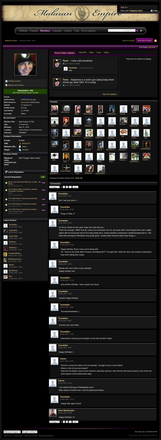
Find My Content (12, 81)
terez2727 (26, 143)
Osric (65, 161)
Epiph (134, 148)
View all (79, 178)
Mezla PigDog (88, 114)
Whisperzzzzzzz (14, 259)
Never (11, 265)
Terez (65, 61)
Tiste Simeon (65, 112)
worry (111, 161)
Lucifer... (134, 138)
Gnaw (77, 173)
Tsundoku (19, 191)
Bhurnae (88, 149)
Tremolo (122, 114)
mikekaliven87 (100, 173)
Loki (53, 138)
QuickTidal (33, 198)
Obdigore (65, 138)
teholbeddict (77, 161)
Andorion (145, 160)
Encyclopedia (88, 30)
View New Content (144, 40)
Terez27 (25, 150)
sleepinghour (53, 173)
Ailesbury (13, 247)
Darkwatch (88, 126)
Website (23, 30)
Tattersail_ (122, 160)
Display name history (14, 85)
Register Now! (136, 10)
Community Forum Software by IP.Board (143, 435)
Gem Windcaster (66, 410)
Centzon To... (88, 138)
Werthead (111, 126)
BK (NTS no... (111, 149)
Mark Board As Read (46, 435)
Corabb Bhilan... (15, 253)
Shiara (99, 114)
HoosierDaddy (145, 149)
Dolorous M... (134, 126)
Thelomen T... (99, 138)
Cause (63, 359)
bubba (54, 146)
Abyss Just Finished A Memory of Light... (23, 182)
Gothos (53, 126)
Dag (145, 138)
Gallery (68, 30)
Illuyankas (53, 114)
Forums (34, 30)
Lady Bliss (13, 230)
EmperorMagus (65, 171)
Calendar (57, 30)
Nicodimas (13, 270)
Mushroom (122, 149)
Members (45, 30)
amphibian (111, 138)
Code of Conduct (128, 40)
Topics (91, 52)
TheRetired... (89, 173)
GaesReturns (134, 161)
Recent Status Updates (65, 53)
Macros (99, 149)
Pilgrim (99, 161)
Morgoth (99, 126)
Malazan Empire (11, 40)
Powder (88, 161)
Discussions (25, 102)
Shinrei (65, 126)
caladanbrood (111, 114)
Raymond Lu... (77, 136)
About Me (82, 52)
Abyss (10, 184)
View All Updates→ (110, 94)
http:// (24, 146)
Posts (99, 52)
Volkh (53, 160)
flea (10, 276)
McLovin (145, 113)
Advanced (141, 30)
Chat (76, 30)
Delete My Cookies (30, 435)
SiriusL (145, 126)
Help (154, 10)
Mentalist (65, 149)
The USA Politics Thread (17, 198)
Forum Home (18, 435)
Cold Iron (123, 124)
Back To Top (8, 435)
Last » (75, 187)
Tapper (76, 114)
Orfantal (12, 242)
